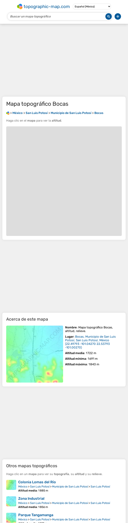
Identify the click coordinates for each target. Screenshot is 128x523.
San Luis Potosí (39, 486)
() (90, 342)
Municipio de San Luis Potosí (70, 486)
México (22, 486)
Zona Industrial (31, 498)
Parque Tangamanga (35, 515)
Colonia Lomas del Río (37, 482)
